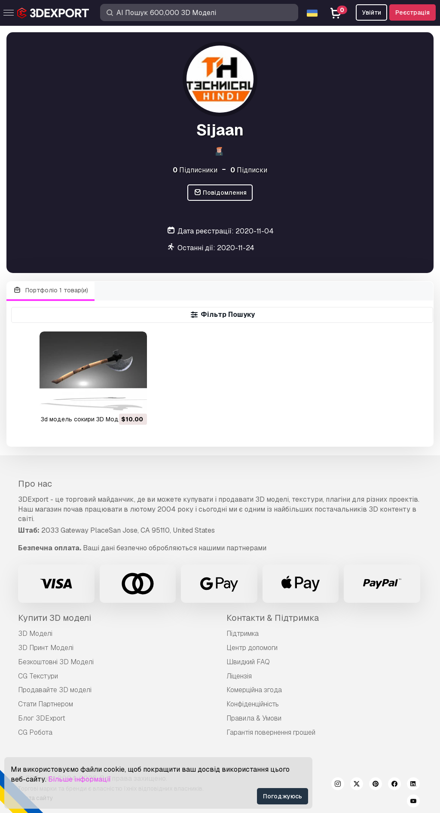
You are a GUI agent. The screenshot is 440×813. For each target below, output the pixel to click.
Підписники (195, 170)
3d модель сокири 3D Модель (85, 419)
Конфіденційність (252, 704)
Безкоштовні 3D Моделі (56, 661)
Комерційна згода (254, 689)
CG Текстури (38, 676)
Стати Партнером (45, 704)
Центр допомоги (252, 647)
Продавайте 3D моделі (55, 689)
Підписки (248, 170)
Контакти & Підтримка (272, 617)
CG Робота (35, 732)
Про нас (35, 483)
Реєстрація (412, 12)
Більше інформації (79, 779)
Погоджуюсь (282, 796)
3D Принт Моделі (45, 647)
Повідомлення (220, 193)
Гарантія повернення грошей (270, 732)
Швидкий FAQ (248, 661)
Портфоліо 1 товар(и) (50, 290)
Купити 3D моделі (54, 617)
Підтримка (242, 633)
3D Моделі (35, 633)
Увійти (371, 12)
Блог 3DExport (41, 718)
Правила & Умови (253, 718)
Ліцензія (239, 676)
